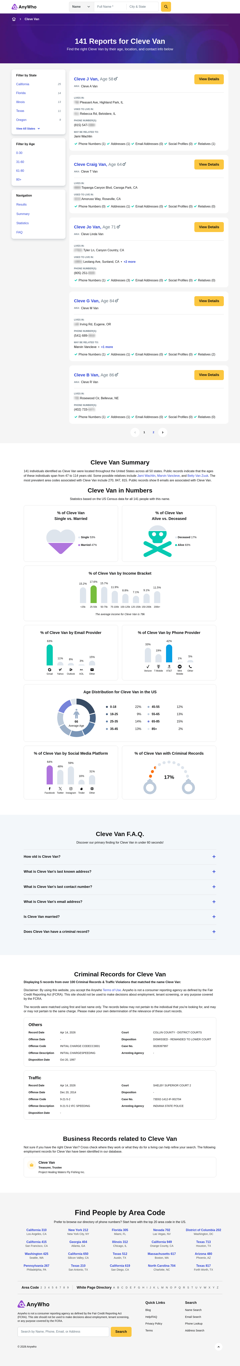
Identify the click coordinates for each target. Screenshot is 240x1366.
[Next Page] (162, 432)
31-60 (20, 162)
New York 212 (78, 1230)
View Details (209, 79)
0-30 (19, 153)
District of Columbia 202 (203, 1230)
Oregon (21, 119)
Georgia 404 (78, 1242)
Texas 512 (120, 1253)
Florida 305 (120, 1230)
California (22, 84)
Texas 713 (203, 1242)
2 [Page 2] (153, 432)
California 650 (78, 1253)
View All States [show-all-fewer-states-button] (28, 129)
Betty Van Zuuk (197, 475)
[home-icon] (14, 19)
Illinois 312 (120, 1242)
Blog (148, 1309)
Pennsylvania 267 (36, 1265)
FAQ (19, 232)
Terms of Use (112, 990)
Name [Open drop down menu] (81, 6)
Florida (21, 93)
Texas (20, 110)
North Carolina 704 (161, 1265)
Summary (22, 214)
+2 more (130, 261)
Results (21, 204)
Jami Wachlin (83, 136)
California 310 (36, 1230)
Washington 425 (36, 1253)
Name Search (193, 1309)
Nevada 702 (161, 1230)
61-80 (20, 170)
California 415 (36, 1242)
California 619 (120, 1265)
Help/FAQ (151, 1316)
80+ (18, 179)
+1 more (107, 347)
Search (121, 1332)
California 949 (162, 1242)
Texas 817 (203, 1265)
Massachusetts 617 (162, 1253)
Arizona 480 (203, 1253)
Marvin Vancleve (85, 347)
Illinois (20, 102)
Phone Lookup (193, 1323)
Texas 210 (78, 1265)
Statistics (22, 223)
